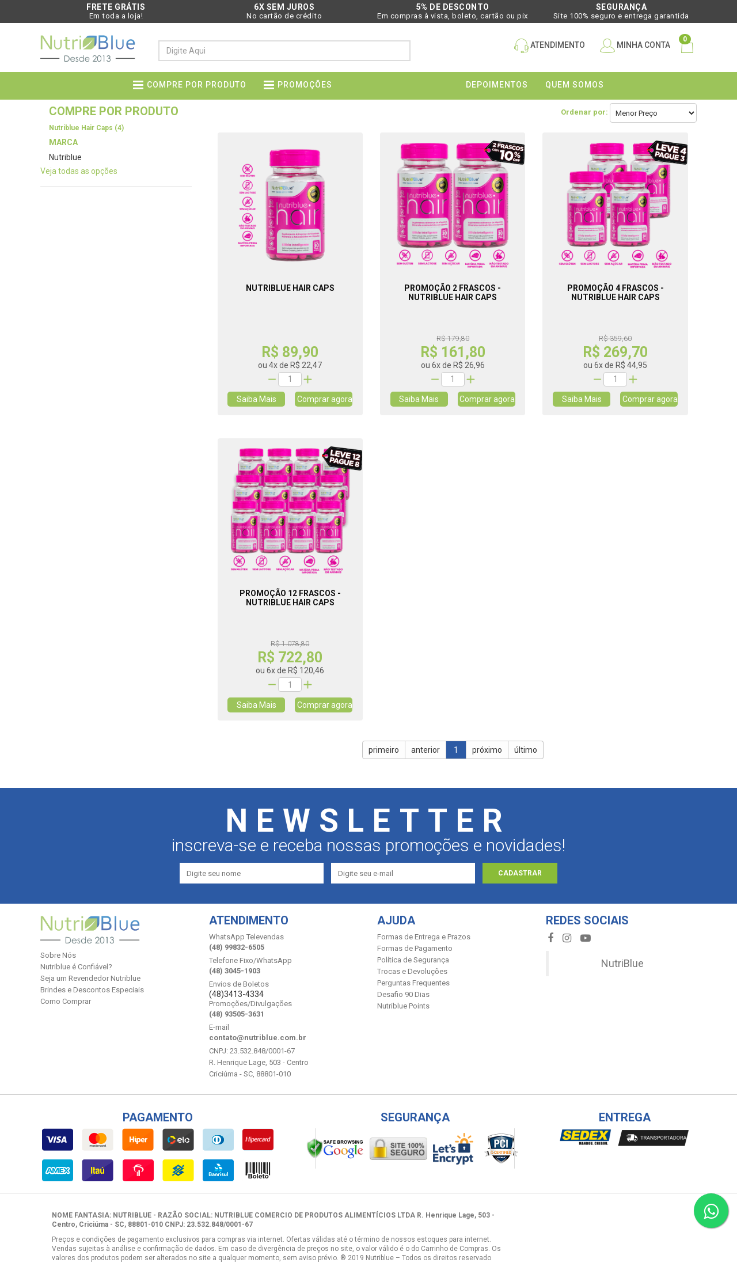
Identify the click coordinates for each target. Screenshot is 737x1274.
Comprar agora (324, 399)
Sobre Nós (58, 955)
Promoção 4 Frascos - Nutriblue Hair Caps (615, 292)
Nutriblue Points (403, 1006)
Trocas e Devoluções (412, 971)
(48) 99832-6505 (236, 947)
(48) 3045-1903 (234, 970)
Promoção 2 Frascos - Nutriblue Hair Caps (452, 292)
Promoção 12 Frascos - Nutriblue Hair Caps (290, 598)
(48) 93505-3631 (236, 1014)
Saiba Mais (256, 399)
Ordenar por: (584, 112)
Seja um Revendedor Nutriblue (90, 978)
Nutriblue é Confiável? (76, 966)
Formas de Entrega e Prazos (423, 936)
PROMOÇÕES (305, 84)
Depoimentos (497, 84)
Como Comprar (65, 1001)
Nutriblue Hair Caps (290, 288)
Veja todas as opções (78, 171)
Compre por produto (196, 84)
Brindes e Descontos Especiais (92, 989)
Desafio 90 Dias (403, 994)
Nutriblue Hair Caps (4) (86, 128)
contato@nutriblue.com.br (257, 1037)
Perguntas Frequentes (413, 983)
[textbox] (274, 50)
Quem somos (574, 84)
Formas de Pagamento (415, 948)
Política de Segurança (413, 959)
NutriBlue (622, 963)
